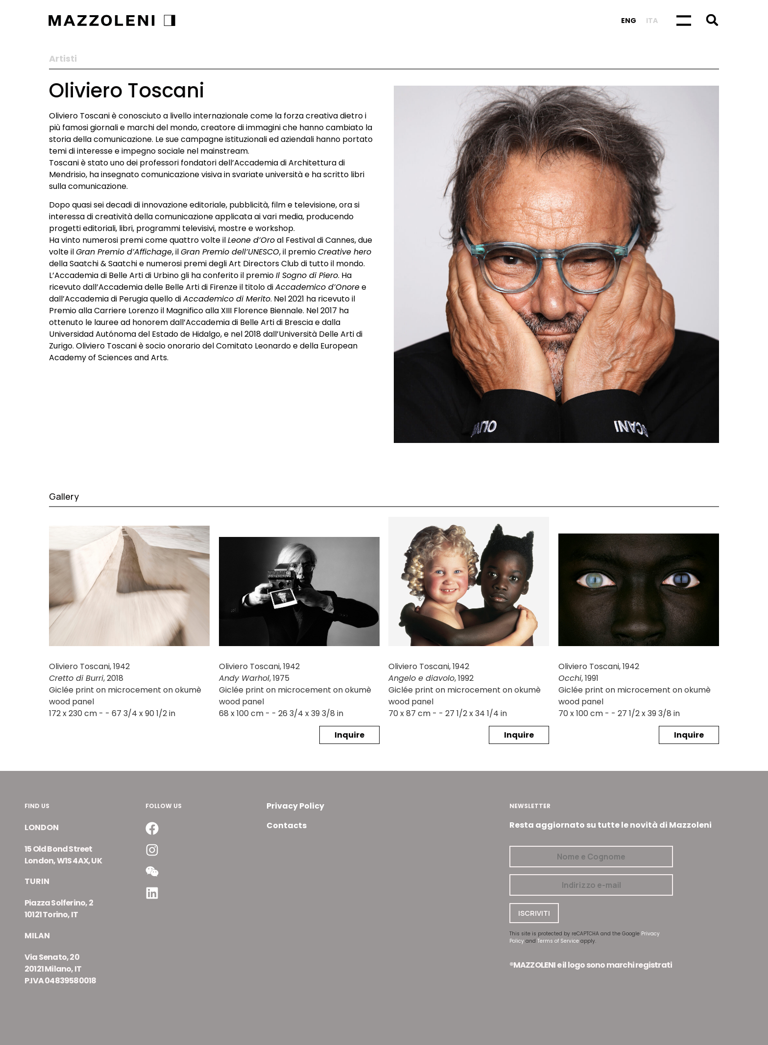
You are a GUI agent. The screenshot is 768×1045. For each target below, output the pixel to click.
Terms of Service (558, 941)
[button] (712, 20)
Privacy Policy (295, 806)
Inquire (349, 735)
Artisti (63, 59)
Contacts (286, 825)
